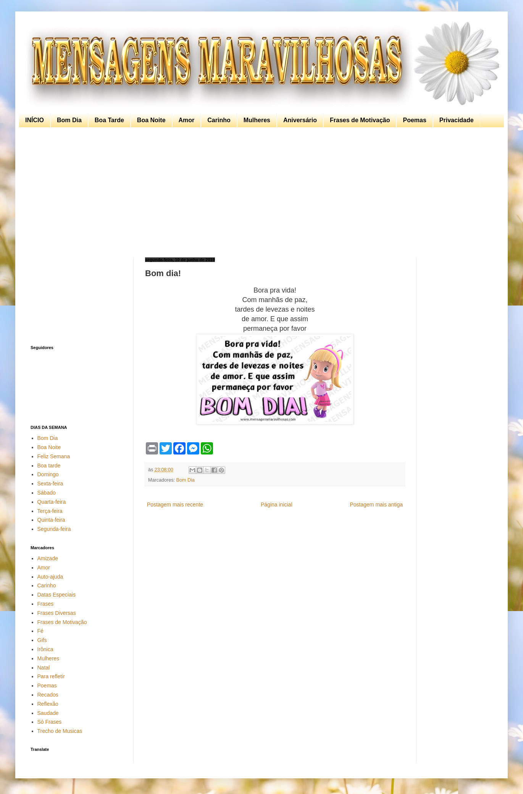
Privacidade (456, 120)
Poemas (414, 120)
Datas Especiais (56, 595)
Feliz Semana (53, 456)
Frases (45, 604)
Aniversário (300, 120)
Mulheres (257, 120)
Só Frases (49, 722)
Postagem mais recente (175, 504)
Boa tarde (49, 465)
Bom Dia (69, 120)
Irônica (45, 649)
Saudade (48, 713)
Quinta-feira (51, 520)
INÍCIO (34, 120)
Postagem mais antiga (376, 504)
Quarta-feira (51, 502)
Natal (43, 668)
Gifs (42, 640)
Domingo (48, 474)
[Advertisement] (260, 192)
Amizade (47, 558)
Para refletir (51, 676)
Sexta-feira (50, 483)
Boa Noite (151, 120)
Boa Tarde (109, 120)
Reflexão (47, 704)
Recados (47, 695)
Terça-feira (50, 511)
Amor (187, 120)
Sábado (46, 493)
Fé (40, 631)
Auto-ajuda (50, 577)
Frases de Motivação (360, 120)
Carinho (218, 120)
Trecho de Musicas (59, 731)
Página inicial (276, 504)
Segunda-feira (54, 529)
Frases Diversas (56, 613)
